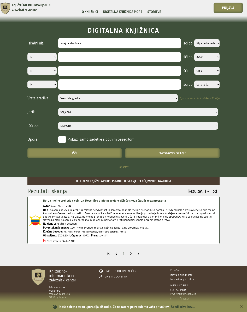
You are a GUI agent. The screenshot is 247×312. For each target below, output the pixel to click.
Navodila (164, 181)
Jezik (31, 112)
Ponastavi (123, 166)
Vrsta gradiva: (38, 98)
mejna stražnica (95, 231)
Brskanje (130, 181)
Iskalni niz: (36, 43)
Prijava (228, 7)
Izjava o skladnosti (181, 274)
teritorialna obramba (118, 231)
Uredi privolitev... (183, 306)
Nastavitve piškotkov (182, 279)
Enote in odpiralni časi (121, 271)
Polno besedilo (55, 240)
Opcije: (32, 139)
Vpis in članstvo (116, 276)
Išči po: (33, 125)
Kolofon (175, 270)
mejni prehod (77, 231)
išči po (184, 43)
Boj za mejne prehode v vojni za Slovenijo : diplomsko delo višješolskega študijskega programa (114, 200)
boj (65, 231)
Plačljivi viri (147, 181)
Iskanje (117, 181)
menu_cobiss (179, 285)
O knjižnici (90, 11)
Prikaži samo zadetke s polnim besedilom (101, 139)
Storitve (154, 11)
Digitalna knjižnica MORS (122, 11)
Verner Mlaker (59, 206)
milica (135, 231)
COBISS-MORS (178, 290)
